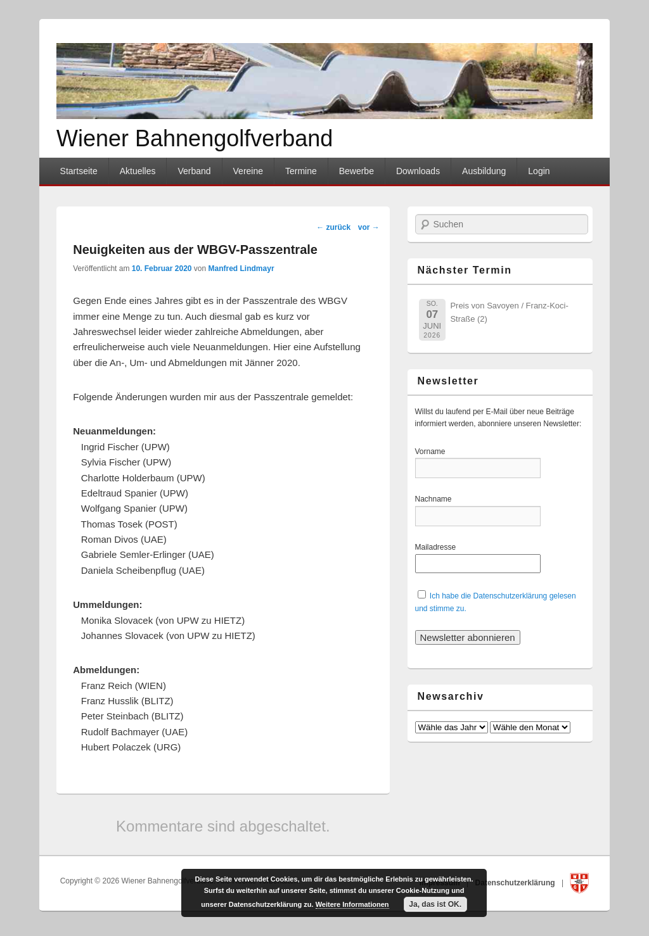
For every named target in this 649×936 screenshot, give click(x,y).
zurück (333, 227)
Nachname (437, 499)
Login (538, 171)
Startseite (79, 171)
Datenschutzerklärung (516, 882)
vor (369, 227)
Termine (301, 171)
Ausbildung (484, 171)
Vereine (248, 171)
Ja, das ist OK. (435, 904)
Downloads (418, 171)
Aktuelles (138, 171)
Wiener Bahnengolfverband (194, 138)
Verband (193, 171)
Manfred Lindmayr (241, 268)
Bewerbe (356, 171)
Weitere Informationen (352, 904)
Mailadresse (437, 547)
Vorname (437, 451)
